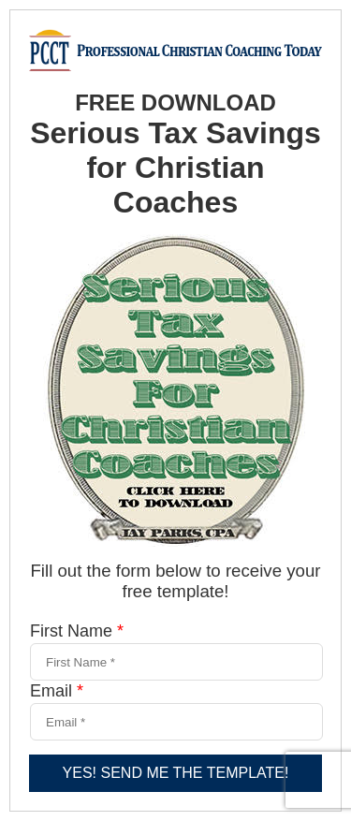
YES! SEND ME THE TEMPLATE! (176, 773)
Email (56, 691)
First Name (77, 631)
